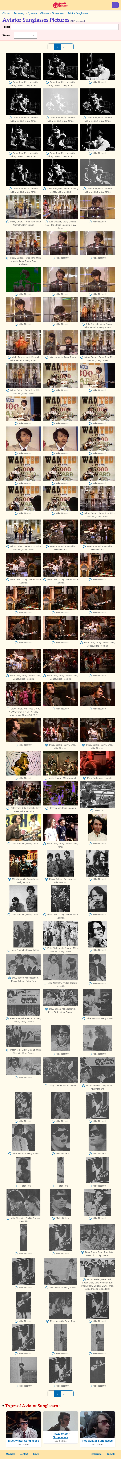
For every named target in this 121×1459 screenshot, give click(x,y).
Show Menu (115, 5)
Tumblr (111, 1454)
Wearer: (7, 35)
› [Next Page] (70, 46)
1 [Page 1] (57, 46)
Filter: (6, 26)
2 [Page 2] (63, 46)
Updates (10, 1454)
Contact (24, 1454)
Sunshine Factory (60, 5)
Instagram (96, 1454)
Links (36, 1454)
